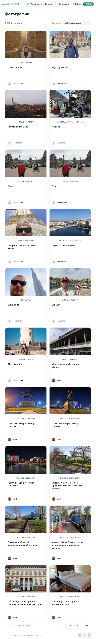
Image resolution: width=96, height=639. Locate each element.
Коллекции (66, 4)
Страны (36, 4)
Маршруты (83, 4)
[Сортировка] (76, 23)
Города (50, 4)
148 (86, 626)
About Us (41, 636)
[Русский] (76, 4)
